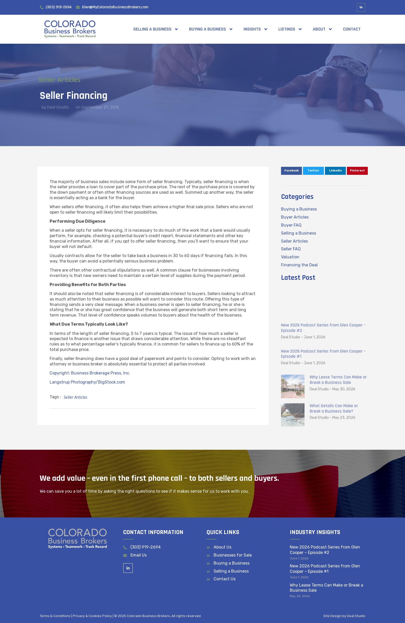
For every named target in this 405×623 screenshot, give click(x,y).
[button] (291, 171)
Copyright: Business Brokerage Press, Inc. (90, 373)
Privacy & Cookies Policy (92, 616)
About (323, 29)
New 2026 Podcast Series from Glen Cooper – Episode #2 (323, 383)
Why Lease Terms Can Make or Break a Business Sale (338, 435)
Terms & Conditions (55, 616)
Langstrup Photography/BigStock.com (87, 382)
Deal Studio (356, 616)
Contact (352, 29)
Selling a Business (156, 29)
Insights (256, 29)
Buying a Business (211, 29)
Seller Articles (52, 80)
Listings (290, 29)
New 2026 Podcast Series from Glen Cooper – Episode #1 (323, 409)
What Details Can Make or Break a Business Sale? (334, 464)
